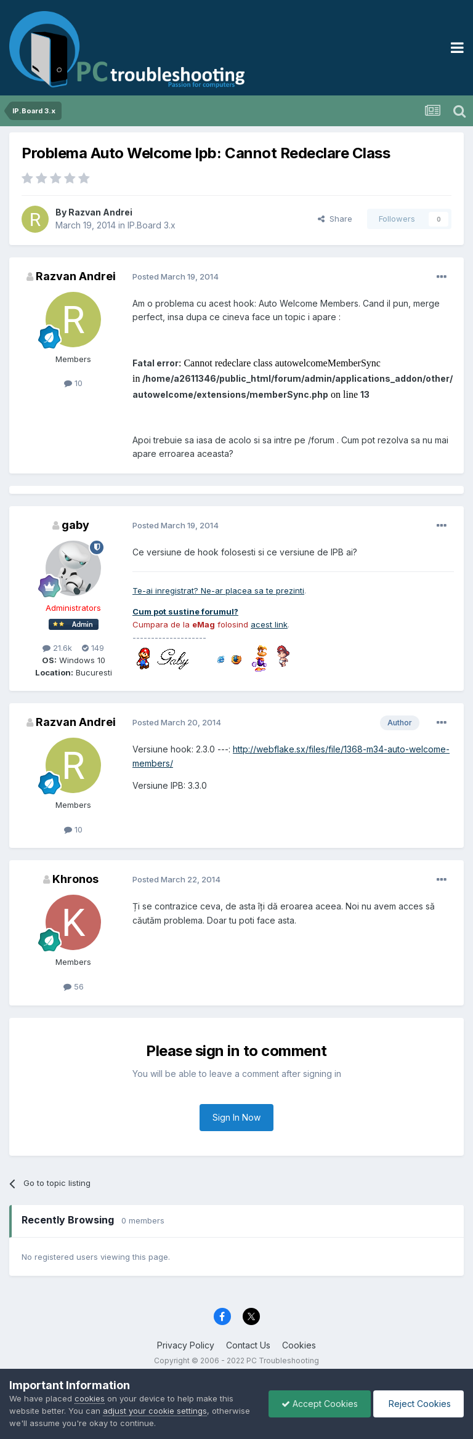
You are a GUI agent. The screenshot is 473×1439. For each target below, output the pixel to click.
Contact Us (248, 1345)
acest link (269, 624)
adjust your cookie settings (155, 1411)
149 (93, 648)
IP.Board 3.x (151, 225)
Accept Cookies (319, 1403)
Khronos (75, 879)
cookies (90, 1398)
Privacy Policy (185, 1345)
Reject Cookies (418, 1403)
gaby (75, 524)
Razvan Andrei (100, 212)
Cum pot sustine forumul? (185, 611)
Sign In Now (236, 1117)
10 (73, 383)
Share (335, 219)
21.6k (57, 648)
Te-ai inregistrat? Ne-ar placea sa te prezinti (218, 590)
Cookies (299, 1345)
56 (73, 986)
